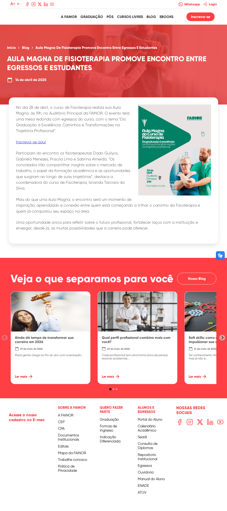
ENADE (143, 488)
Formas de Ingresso (108, 430)
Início (11, 50)
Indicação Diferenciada (110, 441)
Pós (110, 18)
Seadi (142, 439)
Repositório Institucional (147, 459)
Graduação (91, 18)
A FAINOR (65, 418)
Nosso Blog (196, 281)
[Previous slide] (5, 340)
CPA (61, 431)
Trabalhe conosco (72, 462)
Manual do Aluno (151, 481)
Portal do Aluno (150, 422)
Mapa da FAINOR (72, 455)
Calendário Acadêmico (147, 430)
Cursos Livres (130, 18)
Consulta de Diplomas (147, 448)
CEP (61, 424)
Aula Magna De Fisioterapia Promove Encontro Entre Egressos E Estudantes (96, 50)
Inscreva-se (200, 18)
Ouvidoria (145, 475)
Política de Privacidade (67, 471)
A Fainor (69, 18)
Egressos (145, 468)
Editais (63, 449)
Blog (151, 18)
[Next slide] (222, 340)
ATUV (142, 495)
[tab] (110, 391)
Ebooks (166, 18)
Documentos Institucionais (68, 440)
